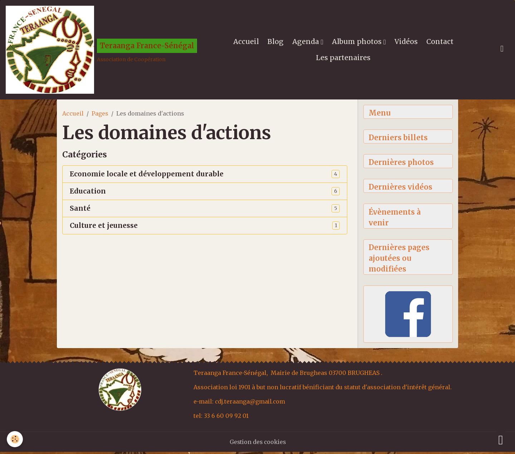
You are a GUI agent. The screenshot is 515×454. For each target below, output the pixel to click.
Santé (80, 210)
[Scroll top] (501, 440)
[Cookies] (15, 439)
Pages (100, 114)
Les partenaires (344, 58)
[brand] (101, 50)
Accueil (246, 42)
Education (88, 193)
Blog (276, 42)
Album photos (358, 42)
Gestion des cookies (258, 444)
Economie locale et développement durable (147, 175)
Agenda (307, 42)
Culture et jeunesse (104, 227)
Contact (440, 42)
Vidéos (406, 42)
